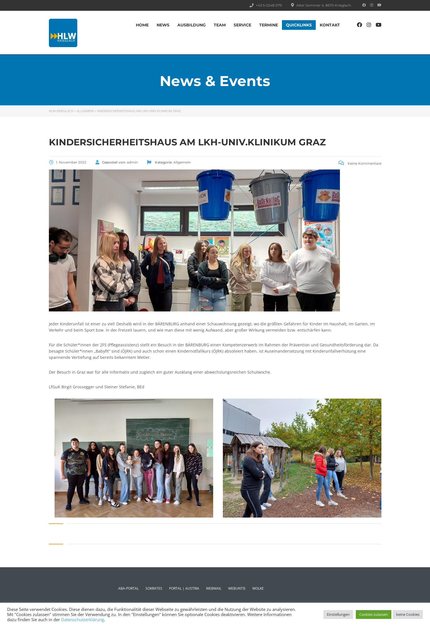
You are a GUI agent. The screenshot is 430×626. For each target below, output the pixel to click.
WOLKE (258, 588)
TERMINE (268, 25)
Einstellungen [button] (338, 614)
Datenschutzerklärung (82, 619)
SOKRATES (154, 588)
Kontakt (330, 25)
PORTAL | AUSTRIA (184, 588)
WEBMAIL (213, 588)
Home (142, 25)
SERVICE (242, 25)
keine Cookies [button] (407, 614)
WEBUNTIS (237, 588)
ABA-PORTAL (128, 588)
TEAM (220, 25)
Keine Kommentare (359, 163)
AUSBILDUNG (191, 25)
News (163, 25)
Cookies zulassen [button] (373, 614)
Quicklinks (299, 25)
